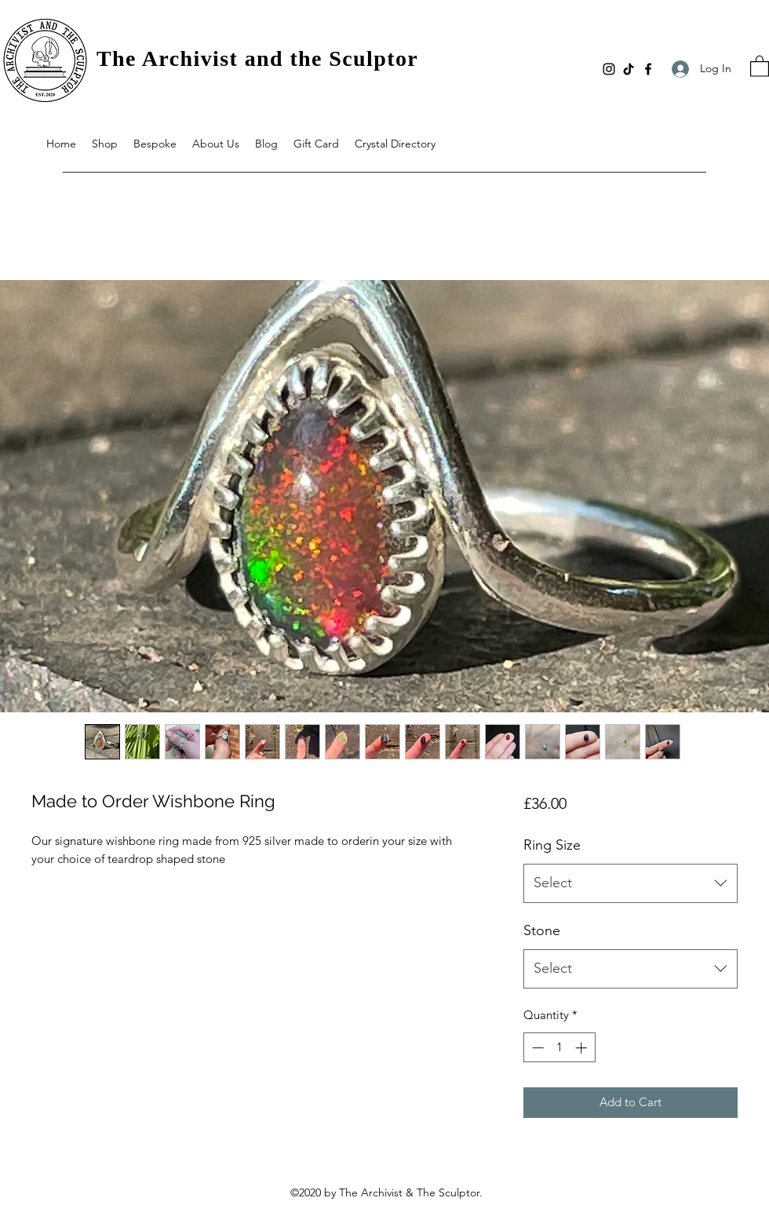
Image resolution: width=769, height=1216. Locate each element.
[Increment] (582, 1047)
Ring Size (552, 845)
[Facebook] (648, 69)
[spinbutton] (559, 1047)
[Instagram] (609, 69)
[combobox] (630, 883)
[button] (759, 65)
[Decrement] (536, 1047)
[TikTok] (628, 69)
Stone (541, 930)
